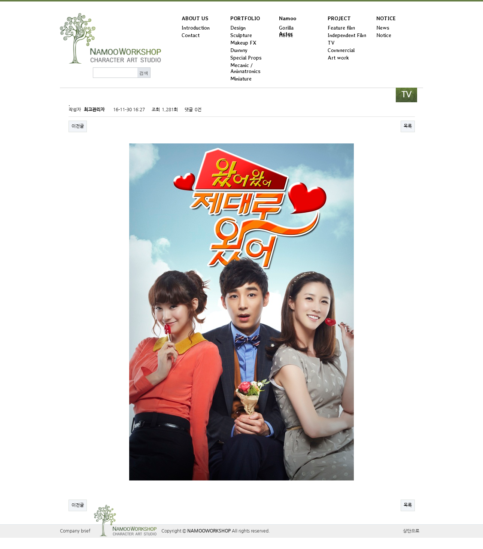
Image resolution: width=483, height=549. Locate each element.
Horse (286, 35)
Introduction (196, 28)
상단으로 (411, 531)
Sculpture (241, 35)
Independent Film (347, 35)
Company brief (75, 531)
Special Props (246, 58)
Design (238, 28)
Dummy (238, 50)
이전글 (78, 126)
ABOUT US (195, 18)
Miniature (241, 79)
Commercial (341, 50)
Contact (191, 35)
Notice (383, 35)
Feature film (341, 28)
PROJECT (339, 18)
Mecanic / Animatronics (245, 68)
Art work (338, 58)
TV (331, 43)
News (382, 28)
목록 (408, 126)
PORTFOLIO (245, 18)
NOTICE (386, 18)
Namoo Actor (287, 20)
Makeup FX (243, 43)
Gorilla (286, 28)
